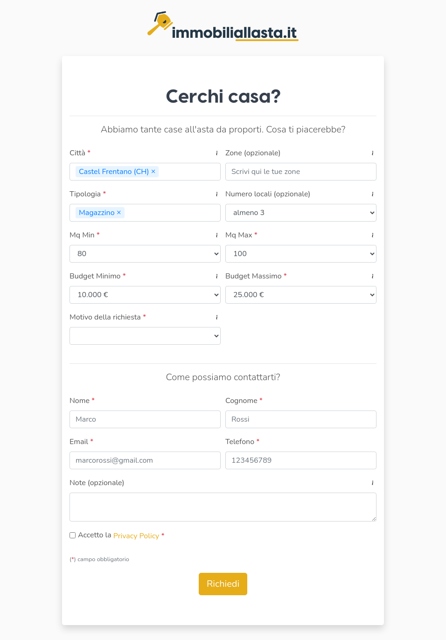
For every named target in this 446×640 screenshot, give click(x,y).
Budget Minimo (98, 276)
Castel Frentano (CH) (119, 171)
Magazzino (102, 212)
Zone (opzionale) (253, 153)
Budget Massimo (256, 276)
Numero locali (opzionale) (267, 194)
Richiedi (223, 583)
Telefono (242, 442)
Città (80, 153)
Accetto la (95, 535)
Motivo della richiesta (108, 317)
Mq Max (241, 235)
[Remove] (153, 171)
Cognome (244, 401)
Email (81, 442)
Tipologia (88, 194)
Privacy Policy (137, 536)
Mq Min (85, 235)
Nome (82, 401)
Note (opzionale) (97, 483)
